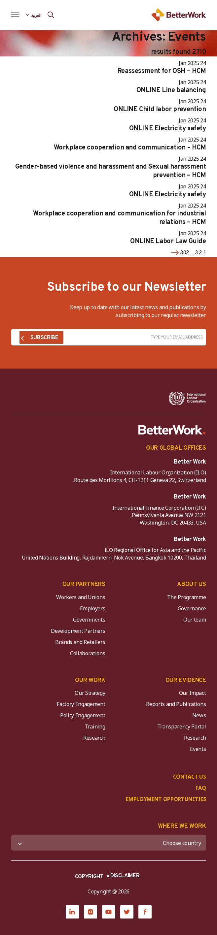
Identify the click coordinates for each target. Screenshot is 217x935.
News (199, 715)
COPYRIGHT (89, 877)
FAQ (201, 787)
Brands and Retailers (80, 642)
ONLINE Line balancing (171, 90)
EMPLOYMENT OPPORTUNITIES (166, 799)
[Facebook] (145, 912)
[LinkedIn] (72, 912)
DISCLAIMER (125, 876)
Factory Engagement (81, 704)
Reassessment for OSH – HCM (161, 71)
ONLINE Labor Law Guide (168, 241)
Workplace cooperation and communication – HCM (130, 148)
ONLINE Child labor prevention (160, 109)
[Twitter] (126, 912)
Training (95, 726)
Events (198, 749)
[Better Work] (172, 430)
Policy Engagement (81, 715)
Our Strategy (90, 692)
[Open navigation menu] (15, 14)
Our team (194, 619)
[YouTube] (108, 912)
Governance (192, 608)
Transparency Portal (181, 726)
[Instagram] (90, 912)
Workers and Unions (80, 597)
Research (195, 737)
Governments (89, 619)
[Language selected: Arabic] (33, 15)
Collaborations (87, 653)
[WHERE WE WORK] (108, 843)
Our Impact (192, 692)
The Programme (186, 597)
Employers (92, 608)
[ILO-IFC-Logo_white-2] (187, 398)
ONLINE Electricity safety (167, 128)
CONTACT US (189, 776)
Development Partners (78, 630)
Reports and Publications (176, 704)
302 (184, 253)
